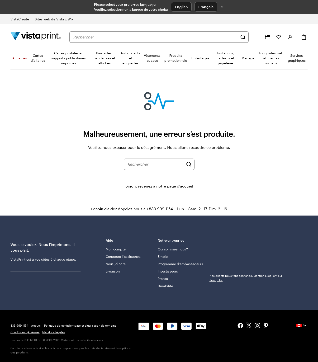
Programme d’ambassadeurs (180, 264)
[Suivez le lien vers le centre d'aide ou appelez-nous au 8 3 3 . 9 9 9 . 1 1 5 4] (256, 37)
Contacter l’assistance (123, 256)
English (181, 7)
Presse (163, 279)
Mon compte (116, 249)
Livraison (113, 271)
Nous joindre (116, 264)
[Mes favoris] (278, 37)
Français (206, 7)
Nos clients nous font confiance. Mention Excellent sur (245, 278)
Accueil (36, 325)
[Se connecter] (290, 37)
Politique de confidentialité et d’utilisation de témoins (80, 325)
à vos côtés (41, 259)
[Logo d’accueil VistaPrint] (35, 37)
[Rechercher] (243, 37)
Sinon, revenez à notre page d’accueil (159, 186)
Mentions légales (53, 332)
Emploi (163, 256)
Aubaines (19, 58)
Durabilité (165, 286)
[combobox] (155, 37)
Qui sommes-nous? (173, 249)
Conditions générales (24, 332)
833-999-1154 (19, 325)
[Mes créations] (268, 37)
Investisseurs (168, 271)
